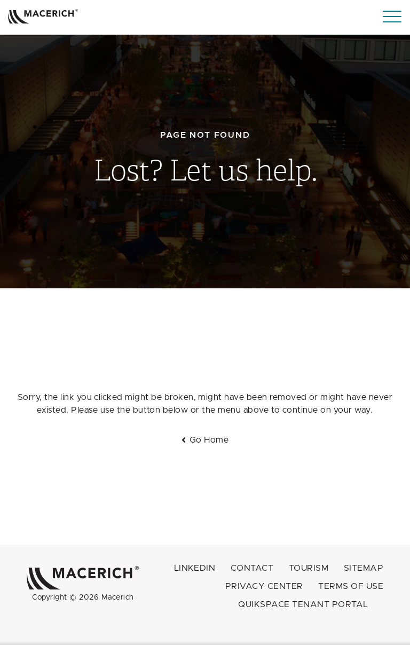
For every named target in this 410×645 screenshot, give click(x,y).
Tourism (308, 568)
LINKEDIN (195, 568)
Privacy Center (264, 586)
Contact (252, 568)
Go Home (209, 440)
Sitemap (363, 568)
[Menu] (392, 16)
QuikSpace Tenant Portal (303, 604)
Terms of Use (350, 586)
